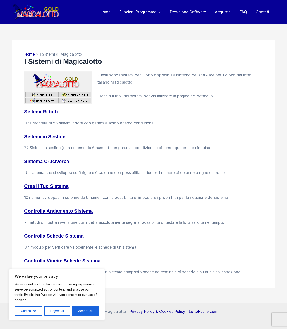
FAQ (244, 12)
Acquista (225, 12)
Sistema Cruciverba (48, 161)
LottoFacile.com (204, 310)
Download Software (191, 12)
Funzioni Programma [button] (144, 12)
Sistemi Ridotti (42, 111)
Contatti (263, 12)
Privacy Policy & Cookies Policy (157, 310)
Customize (28, 311)
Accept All (85, 311)
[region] (57, 294)
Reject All (57, 311)
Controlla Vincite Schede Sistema (65, 260)
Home (109, 12)
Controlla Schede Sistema (56, 235)
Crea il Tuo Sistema (48, 186)
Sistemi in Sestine (46, 136)
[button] (162, 12)
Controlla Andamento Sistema (61, 211)
